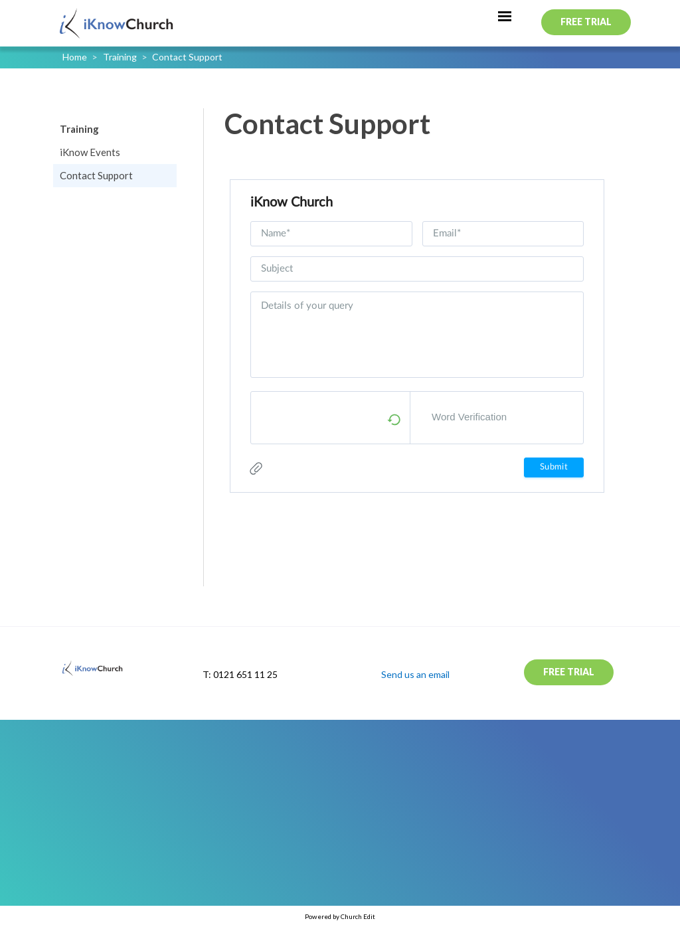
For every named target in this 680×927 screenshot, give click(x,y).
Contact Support (187, 56)
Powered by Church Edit (340, 916)
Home (74, 56)
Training (120, 56)
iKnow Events (90, 152)
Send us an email (415, 674)
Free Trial (586, 21)
